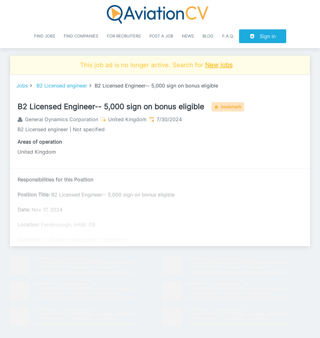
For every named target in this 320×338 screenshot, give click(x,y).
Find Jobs (44, 36)
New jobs (218, 65)
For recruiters (124, 36)
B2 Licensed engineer (62, 85)
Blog (207, 36)
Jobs (22, 85)
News (188, 36)
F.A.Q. (228, 36)
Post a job (161, 36)
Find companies (81, 36)
